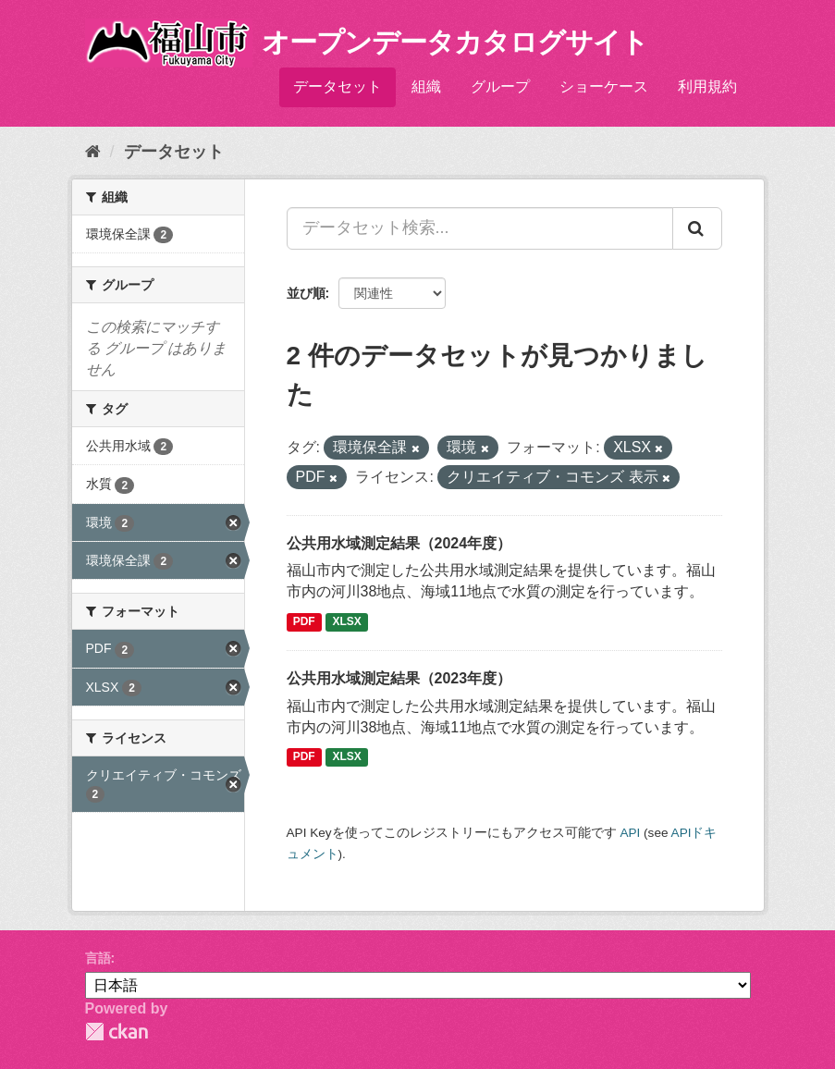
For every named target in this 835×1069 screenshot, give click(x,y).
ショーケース (603, 86)
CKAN (116, 1031)
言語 (98, 958)
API (630, 833)
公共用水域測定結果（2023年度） (399, 678)
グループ (500, 86)
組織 (426, 86)
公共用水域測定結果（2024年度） (399, 543)
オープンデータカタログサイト (455, 42)
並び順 (306, 293)
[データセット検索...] (480, 228)
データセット (337, 86)
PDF (304, 621)
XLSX (347, 621)
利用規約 (707, 86)
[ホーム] (93, 151)
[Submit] (697, 228)
